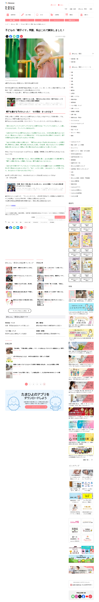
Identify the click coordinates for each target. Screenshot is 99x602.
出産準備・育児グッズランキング (79, 169)
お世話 (72, 93)
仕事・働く (74, 114)
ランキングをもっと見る (20, 311)
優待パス (84, 14)
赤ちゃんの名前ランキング (78, 166)
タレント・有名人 (75, 132)
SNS (42, 20)
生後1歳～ (73, 62)
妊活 (91, 9)
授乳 (72, 87)
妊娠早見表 (11, 14)
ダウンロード (36, 407)
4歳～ (21, 222)
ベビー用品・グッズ (76, 105)
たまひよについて (75, 142)
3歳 (16, 222)
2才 (46, 166)
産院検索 (73, 160)
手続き (72, 175)
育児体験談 (52, 222)
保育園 (36, 152)
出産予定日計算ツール (77, 157)
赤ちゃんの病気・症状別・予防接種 (80, 178)
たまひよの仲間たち (76, 190)
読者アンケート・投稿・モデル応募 (80, 151)
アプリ (27, 20)
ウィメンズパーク (44, 222)
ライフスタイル (75, 120)
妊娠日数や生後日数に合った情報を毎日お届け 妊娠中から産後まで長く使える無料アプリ (36, 402)
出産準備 (55, 14)
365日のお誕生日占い (76, 154)
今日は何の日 (35, 222)
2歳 (12, 222)
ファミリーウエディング (77, 123)
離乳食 (68, 14)
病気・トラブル (75, 96)
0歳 (72, 72)
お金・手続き (26, 14)
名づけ (39, 14)
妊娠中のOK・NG (75, 163)
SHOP (53, 5)
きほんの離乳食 (75, 181)
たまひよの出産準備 (76, 193)
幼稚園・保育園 (75, 111)
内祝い (61, 5)
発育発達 (73, 102)
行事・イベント (75, 108)
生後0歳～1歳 (74, 59)
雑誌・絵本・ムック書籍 (77, 145)
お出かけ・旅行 (27, 222)
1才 (13, 159)
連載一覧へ (86, 460)
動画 (72, 135)
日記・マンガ (74, 129)
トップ (6, 24)
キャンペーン (57, 20)
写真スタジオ (72, 20)
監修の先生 (74, 184)
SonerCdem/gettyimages (11, 80)
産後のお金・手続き (76, 117)
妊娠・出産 (73, 9)
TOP (66, 9)
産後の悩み (74, 99)
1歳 (8, 222)
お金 (72, 172)
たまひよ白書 (74, 196)
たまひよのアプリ (75, 187)
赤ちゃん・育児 (82, 9)
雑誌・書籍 (12, 20)
